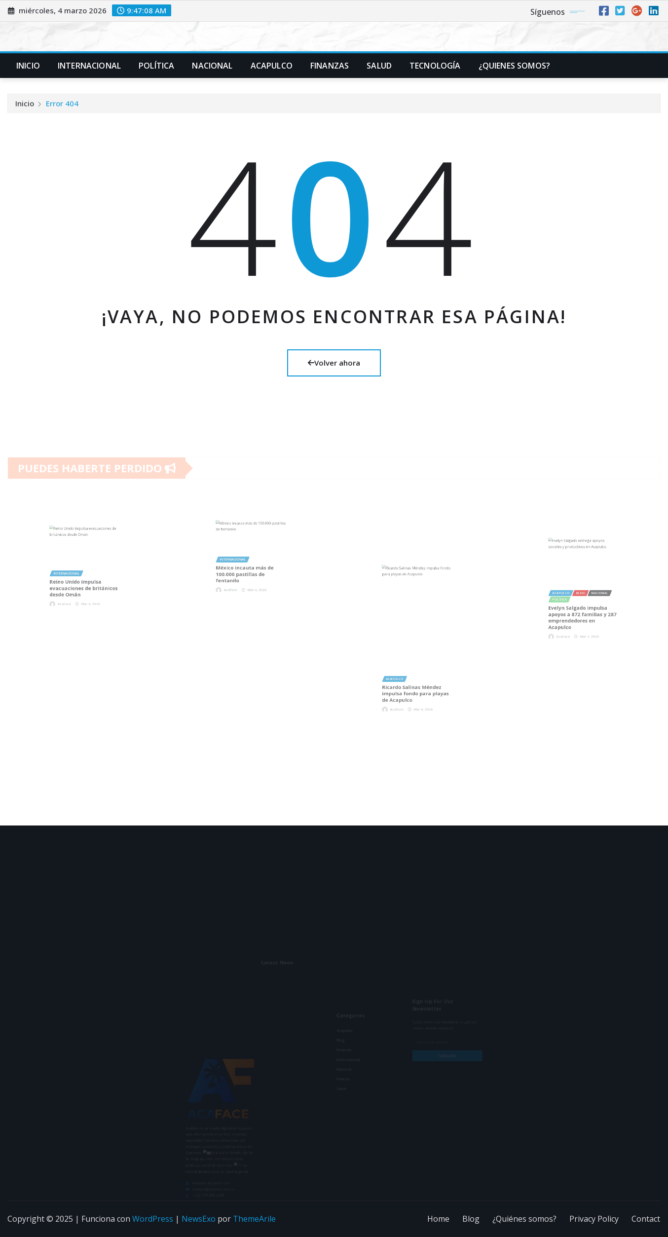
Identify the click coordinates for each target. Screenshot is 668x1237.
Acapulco (272, 65)
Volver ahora (334, 363)
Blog (471, 1218)
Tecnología (435, 65)
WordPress (152, 1218)
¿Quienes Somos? (514, 65)
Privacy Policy (594, 1218)
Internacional (89, 65)
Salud (379, 65)
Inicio (28, 65)
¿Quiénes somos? (524, 1218)
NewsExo (199, 1218)
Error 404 (62, 105)
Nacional (212, 65)
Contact (645, 1218)
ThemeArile (254, 1218)
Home (438, 1218)
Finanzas (329, 65)
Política (156, 65)
